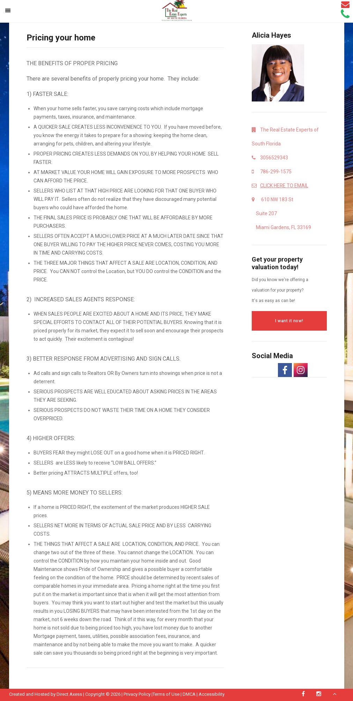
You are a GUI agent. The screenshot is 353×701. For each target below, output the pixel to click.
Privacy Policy (137, 694)
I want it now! (289, 320)
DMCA (189, 694)
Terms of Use (166, 694)
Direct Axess (69, 694)
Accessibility (212, 694)
